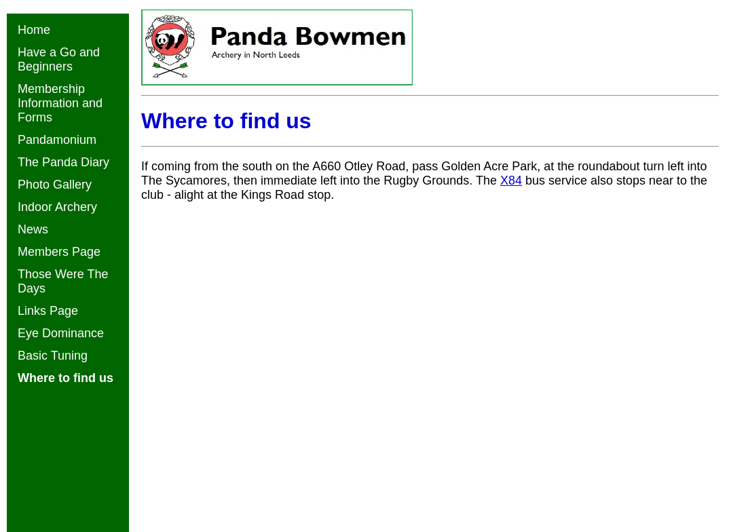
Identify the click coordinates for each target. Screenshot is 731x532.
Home (34, 30)
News (33, 229)
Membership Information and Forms (60, 103)
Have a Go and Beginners (59, 59)
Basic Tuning (53, 355)
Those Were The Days (63, 281)
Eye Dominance (61, 333)
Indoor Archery (57, 207)
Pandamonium (57, 140)
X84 (511, 180)
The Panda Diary (63, 162)
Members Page (59, 252)
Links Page (48, 311)
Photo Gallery (55, 184)
